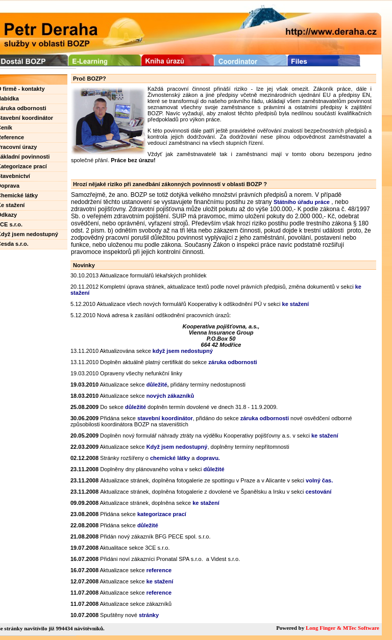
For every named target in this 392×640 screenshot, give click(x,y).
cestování (318, 492)
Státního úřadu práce (302, 202)
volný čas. (319, 480)
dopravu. (207, 458)
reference (159, 570)
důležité (135, 407)
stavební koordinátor (165, 418)
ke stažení (295, 304)
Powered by (291, 628)
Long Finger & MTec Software (342, 628)
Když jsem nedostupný (177, 447)
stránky (149, 615)
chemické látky (170, 458)
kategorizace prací (161, 514)
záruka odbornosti (264, 418)
